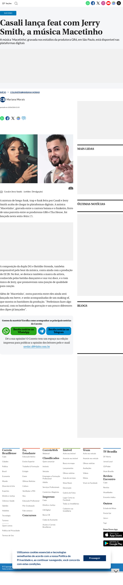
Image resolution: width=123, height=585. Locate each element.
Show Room (67, 483)
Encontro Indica (109, 497)
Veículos (46, 471)
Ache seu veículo (89, 453)
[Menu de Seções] (7, 3)
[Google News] (114, 5)
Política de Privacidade (11, 530)
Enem (24, 476)
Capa (4, 457)
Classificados (51, 458)
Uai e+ (105, 518)
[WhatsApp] (88, 5)
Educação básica (28, 457)
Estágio (25, 471)
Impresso (49, 496)
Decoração (67, 488)
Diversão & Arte (8, 486)
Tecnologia (6, 515)
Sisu (24, 496)
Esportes (5, 491)
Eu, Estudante (28, 452)
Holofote (5, 511)
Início (3, 92)
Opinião (5, 506)
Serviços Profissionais (51, 487)
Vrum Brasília (108, 471)
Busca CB (46, 515)
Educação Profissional (30, 501)
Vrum (86, 450)
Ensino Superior (28, 461)
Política (5, 466)
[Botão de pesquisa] (15, 3)
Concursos (29, 515)
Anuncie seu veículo (90, 458)
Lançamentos (68, 468)
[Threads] (119, 5)
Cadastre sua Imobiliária (68, 510)
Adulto (45, 482)
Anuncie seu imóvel (70, 458)
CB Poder (107, 466)
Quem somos (7, 526)
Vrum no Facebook (90, 483)
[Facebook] (93, 5)
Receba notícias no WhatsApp (23, 331)
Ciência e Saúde (8, 501)
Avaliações (87, 468)
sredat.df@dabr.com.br (36, 346)
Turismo (5, 520)
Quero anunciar (49, 461)
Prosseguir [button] (94, 558)
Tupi (105, 523)
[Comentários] (24, 119)
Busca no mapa (69, 463)
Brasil (4, 471)
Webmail (46, 453)
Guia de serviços (69, 478)
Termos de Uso (8, 535)
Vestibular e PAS (28, 491)
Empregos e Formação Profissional (51, 477)
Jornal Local (108, 461)
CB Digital (46, 510)
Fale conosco (27, 511)
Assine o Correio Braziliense (49, 526)
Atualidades (108, 492)
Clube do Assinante (50, 520)
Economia (6, 476)
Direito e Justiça (8, 496)
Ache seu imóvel (69, 453)
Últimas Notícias (28, 481)
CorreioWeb (50, 450)
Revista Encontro (109, 477)
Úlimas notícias (69, 473)
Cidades (5, 461)
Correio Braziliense (9, 452)
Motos (85, 478)
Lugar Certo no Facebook (69, 499)
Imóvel (67, 450)
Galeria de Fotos (69, 493)
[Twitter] (98, 5)
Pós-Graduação (28, 506)
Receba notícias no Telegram (58, 331)
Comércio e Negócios (51, 492)
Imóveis (46, 466)
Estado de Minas (109, 508)
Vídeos (85, 473)
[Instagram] (103, 5)
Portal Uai (107, 513)
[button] (42, 564)
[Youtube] (108, 5)
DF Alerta (107, 457)
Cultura (25, 486)
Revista (106, 487)
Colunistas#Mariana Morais (25, 92)
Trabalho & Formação (30, 466)
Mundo (5, 481)
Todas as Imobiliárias (71, 504)
